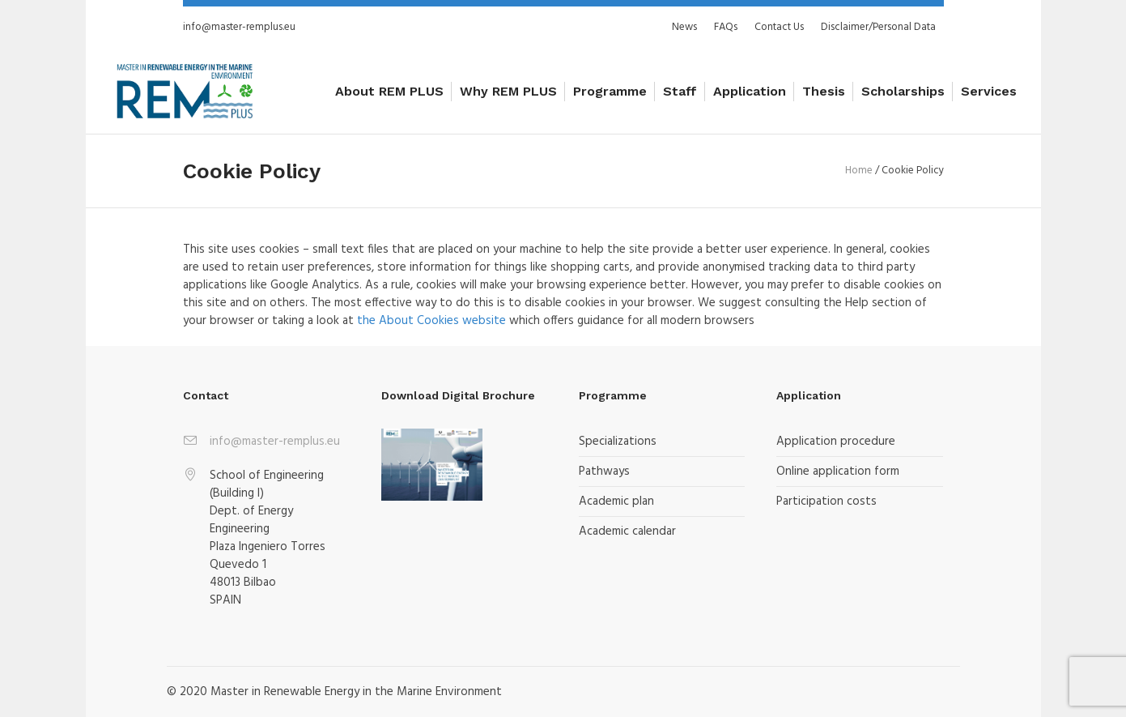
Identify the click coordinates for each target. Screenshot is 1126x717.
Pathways (604, 471)
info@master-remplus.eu (239, 27)
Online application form (837, 471)
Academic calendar (627, 531)
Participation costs (826, 501)
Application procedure (835, 441)
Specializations (617, 441)
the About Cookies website (431, 321)
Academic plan (616, 501)
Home (859, 170)
